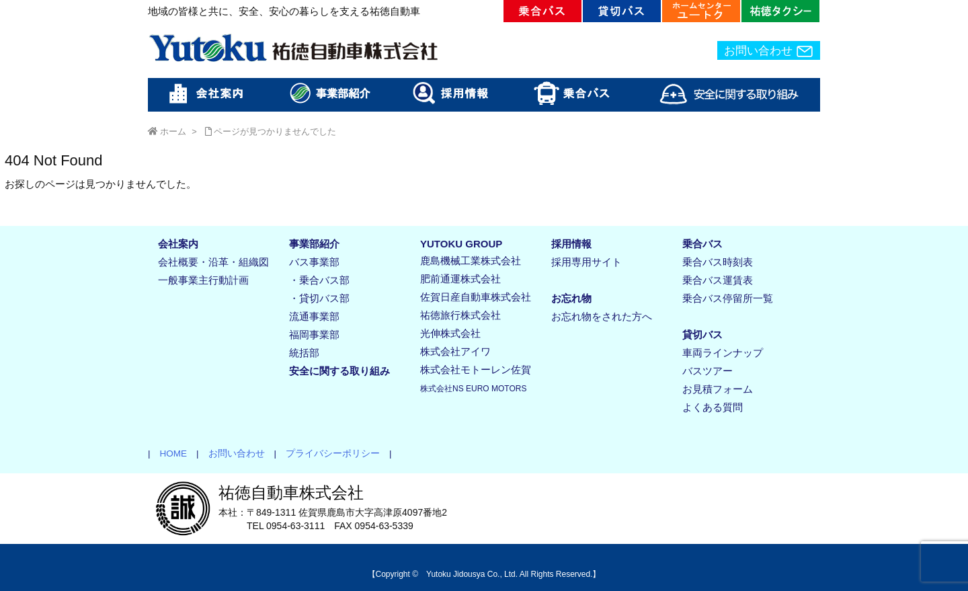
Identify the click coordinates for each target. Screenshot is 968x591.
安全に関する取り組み (339, 371)
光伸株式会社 (450, 333)
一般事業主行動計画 (203, 280)
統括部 (304, 352)
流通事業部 (314, 316)
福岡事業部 (314, 334)
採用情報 (571, 243)
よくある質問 (712, 407)
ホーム (173, 131)
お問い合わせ (768, 51)
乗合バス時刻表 (717, 262)
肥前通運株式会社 (460, 278)
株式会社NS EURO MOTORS (473, 388)
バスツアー (707, 371)
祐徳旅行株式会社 (460, 315)
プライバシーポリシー (328, 453)
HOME (169, 453)
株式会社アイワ (455, 351)
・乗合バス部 (319, 280)
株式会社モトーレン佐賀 (475, 369)
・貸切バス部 (319, 298)
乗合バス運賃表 (717, 280)
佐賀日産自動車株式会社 (475, 297)
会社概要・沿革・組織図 (213, 262)
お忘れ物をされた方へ (601, 316)
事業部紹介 (314, 243)
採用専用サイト (586, 262)
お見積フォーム (717, 389)
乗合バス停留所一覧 (727, 298)
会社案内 (178, 243)
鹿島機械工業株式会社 (470, 260)
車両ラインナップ (722, 352)
